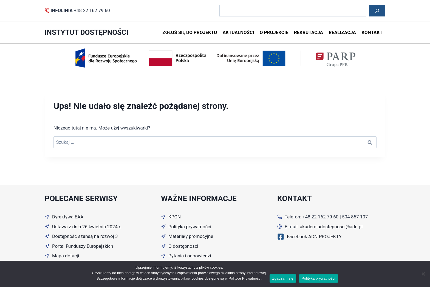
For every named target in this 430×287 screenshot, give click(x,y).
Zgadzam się (282, 278)
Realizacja (342, 32)
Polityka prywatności (318, 278)
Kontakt (371, 32)
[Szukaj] (377, 10)
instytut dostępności (86, 32)
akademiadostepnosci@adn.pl (331, 226)
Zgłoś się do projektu (189, 32)
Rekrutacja (308, 32)
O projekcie (274, 32)
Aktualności (238, 32)
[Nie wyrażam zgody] (423, 274)
